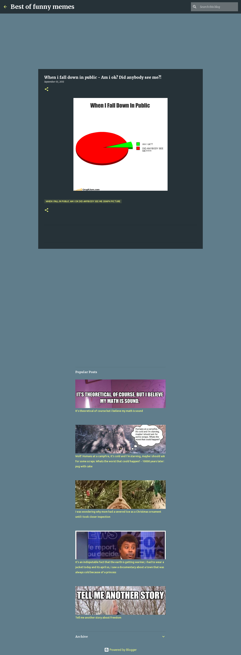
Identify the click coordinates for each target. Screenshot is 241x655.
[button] (46, 89)
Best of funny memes (42, 7)
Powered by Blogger (120, 649)
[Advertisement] (120, 41)
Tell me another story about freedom (98, 617)
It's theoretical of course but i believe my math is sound (109, 410)
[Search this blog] (218, 6)
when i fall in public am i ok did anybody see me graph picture (83, 201)
